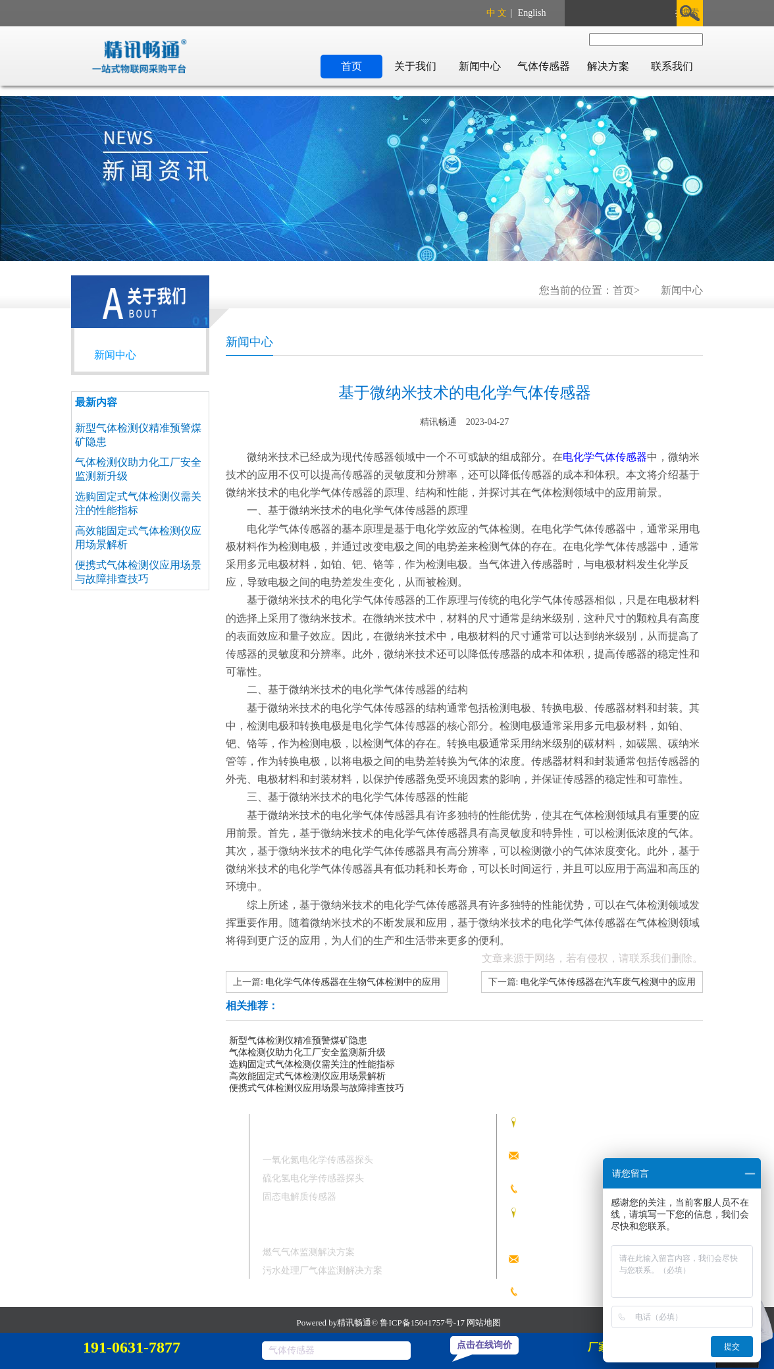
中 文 (496, 13)
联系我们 (672, 66)
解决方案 (608, 66)
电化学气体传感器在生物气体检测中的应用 (352, 982)
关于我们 (415, 66)
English (532, 13)
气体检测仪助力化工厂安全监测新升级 (307, 1052)
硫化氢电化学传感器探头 (313, 1178)
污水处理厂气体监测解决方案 (322, 1270)
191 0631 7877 (572, 1187)
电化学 (578, 456)
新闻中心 (480, 66)
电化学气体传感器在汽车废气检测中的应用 (608, 982)
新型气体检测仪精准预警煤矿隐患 (298, 1041)
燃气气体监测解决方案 (309, 1252)
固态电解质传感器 (299, 1197)
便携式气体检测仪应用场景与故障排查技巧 (316, 1088)
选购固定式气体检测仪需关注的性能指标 (312, 1064)
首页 (351, 66)
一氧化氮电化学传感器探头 (318, 1160)
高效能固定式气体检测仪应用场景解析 (307, 1076)
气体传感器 (543, 66)
